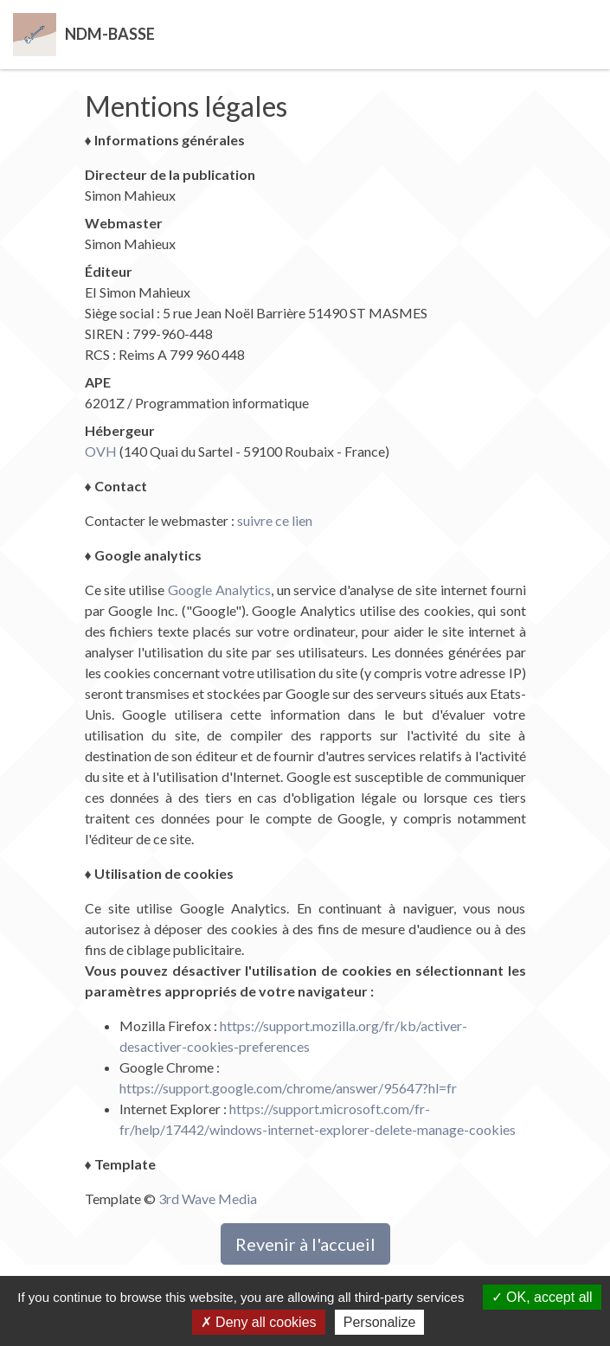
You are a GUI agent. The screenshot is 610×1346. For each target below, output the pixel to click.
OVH (101, 451)
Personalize (380, 1322)
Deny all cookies (259, 1322)
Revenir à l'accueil (305, 1244)
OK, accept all (542, 1297)
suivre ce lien (274, 520)
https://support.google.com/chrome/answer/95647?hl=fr (288, 1088)
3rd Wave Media (207, 1198)
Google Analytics (219, 589)
